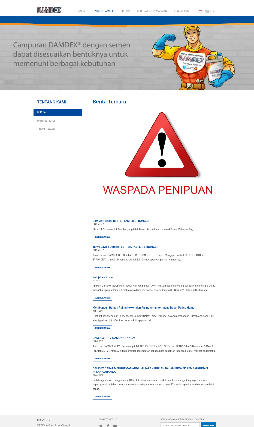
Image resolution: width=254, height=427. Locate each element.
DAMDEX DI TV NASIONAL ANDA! (114, 338)
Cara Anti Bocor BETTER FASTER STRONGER (121, 221)
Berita (41, 112)
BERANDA (79, 11)
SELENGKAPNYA (102, 237)
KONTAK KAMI (182, 11)
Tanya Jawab (46, 129)
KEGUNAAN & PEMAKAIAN (152, 11)
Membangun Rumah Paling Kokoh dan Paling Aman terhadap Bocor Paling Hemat (144, 307)
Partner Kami (46, 120)
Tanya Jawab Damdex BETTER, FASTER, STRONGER (125, 246)
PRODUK (125, 11)
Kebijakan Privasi (103, 277)
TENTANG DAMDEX (103, 11)
